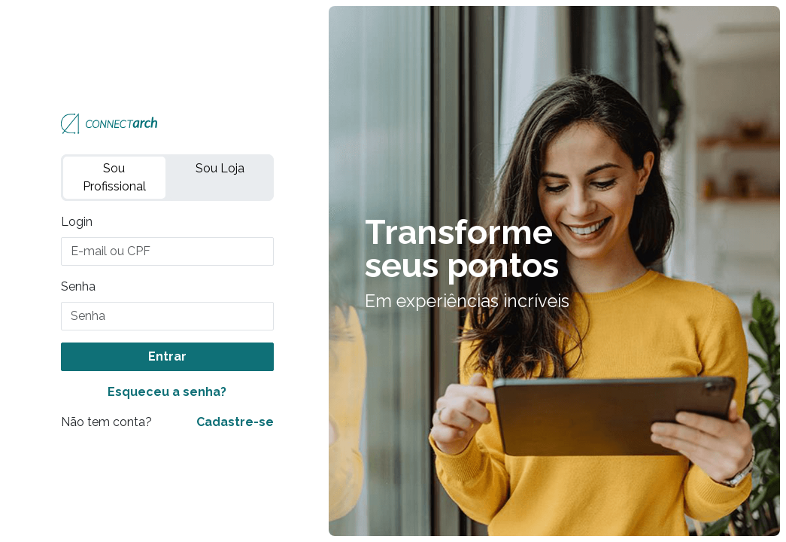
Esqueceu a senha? (167, 392)
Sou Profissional (114, 177)
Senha (78, 286)
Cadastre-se (235, 422)
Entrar (167, 356)
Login (77, 222)
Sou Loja (220, 168)
